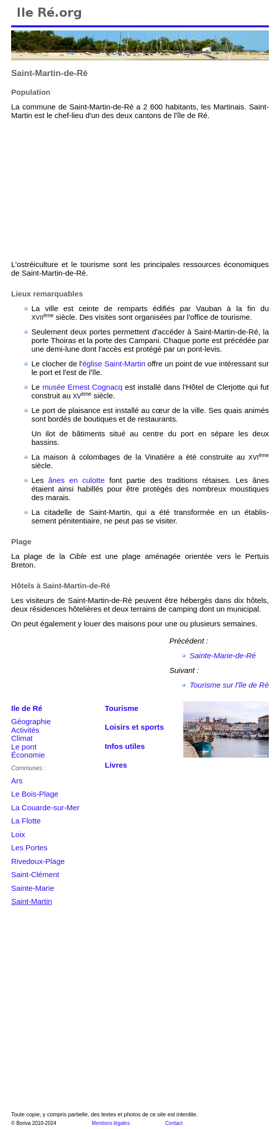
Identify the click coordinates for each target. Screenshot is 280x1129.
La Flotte (26, 820)
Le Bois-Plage (34, 793)
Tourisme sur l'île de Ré (229, 685)
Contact (173, 1123)
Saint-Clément (35, 874)
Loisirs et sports (134, 727)
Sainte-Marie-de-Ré (222, 655)
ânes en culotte (76, 480)
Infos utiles (125, 746)
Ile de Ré (27, 708)
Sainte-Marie (32, 888)
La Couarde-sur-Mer (45, 807)
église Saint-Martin (114, 363)
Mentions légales (111, 1123)
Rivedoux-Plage (38, 861)
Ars (17, 780)
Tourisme (121, 708)
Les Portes (29, 847)
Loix (18, 834)
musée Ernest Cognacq (83, 387)
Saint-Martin (31, 901)
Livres (116, 765)
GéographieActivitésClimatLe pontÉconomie (31, 738)
